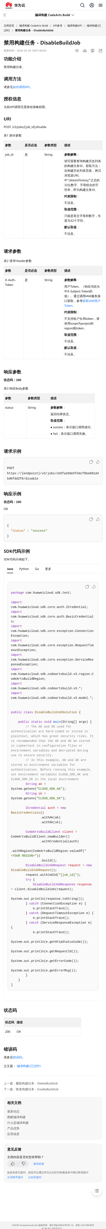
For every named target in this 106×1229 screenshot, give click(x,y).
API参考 (57, 25)
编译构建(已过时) (29, 1066)
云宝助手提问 (15, 1177)
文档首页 (9, 25)
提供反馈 (38, 1163)
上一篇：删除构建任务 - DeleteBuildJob (31, 1083)
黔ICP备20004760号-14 (61, 1225)
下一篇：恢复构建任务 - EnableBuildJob (31, 1089)
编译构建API (74, 25)
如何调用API (21, 87)
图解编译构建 (16, 1117)
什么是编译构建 (18, 1122)
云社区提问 (34, 1177)
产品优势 (13, 1128)
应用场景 (13, 1134)
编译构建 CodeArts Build (33, 25)
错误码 (17, 1057)
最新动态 (13, 1111)
